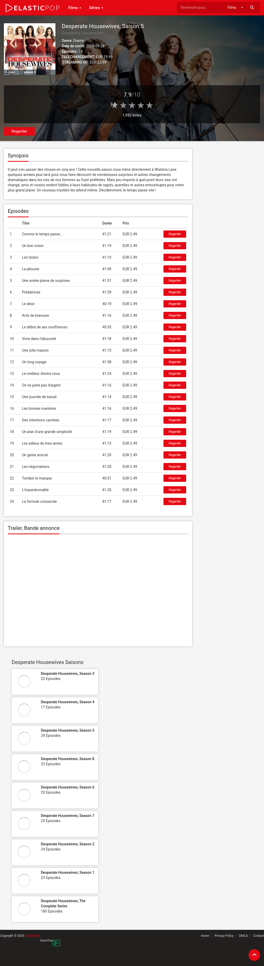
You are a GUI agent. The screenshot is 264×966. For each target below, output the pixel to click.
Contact (258, 936)
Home (205, 936)
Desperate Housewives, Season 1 (67, 872)
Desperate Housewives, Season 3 (67, 673)
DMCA (243, 936)
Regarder (19, 131)
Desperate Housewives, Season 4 (67, 702)
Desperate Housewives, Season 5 (67, 730)
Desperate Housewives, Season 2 (67, 844)
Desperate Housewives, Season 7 (67, 816)
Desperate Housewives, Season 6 (67, 787)
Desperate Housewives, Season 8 (67, 759)
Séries (96, 7)
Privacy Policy (224, 936)
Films (74, 7)
